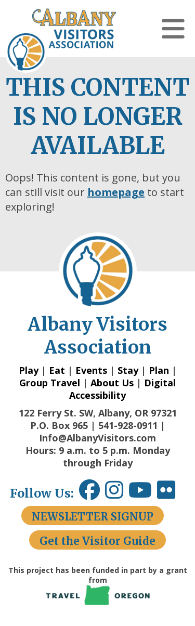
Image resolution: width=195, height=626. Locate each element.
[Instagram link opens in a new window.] (116, 493)
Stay (128, 370)
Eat (57, 370)
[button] (173, 29)
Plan (159, 370)
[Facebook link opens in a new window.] (89, 493)
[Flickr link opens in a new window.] (171, 493)
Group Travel (49, 382)
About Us (112, 382)
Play (28, 370)
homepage (116, 192)
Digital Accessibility (122, 388)
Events (91, 370)
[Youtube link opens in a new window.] (142, 493)
